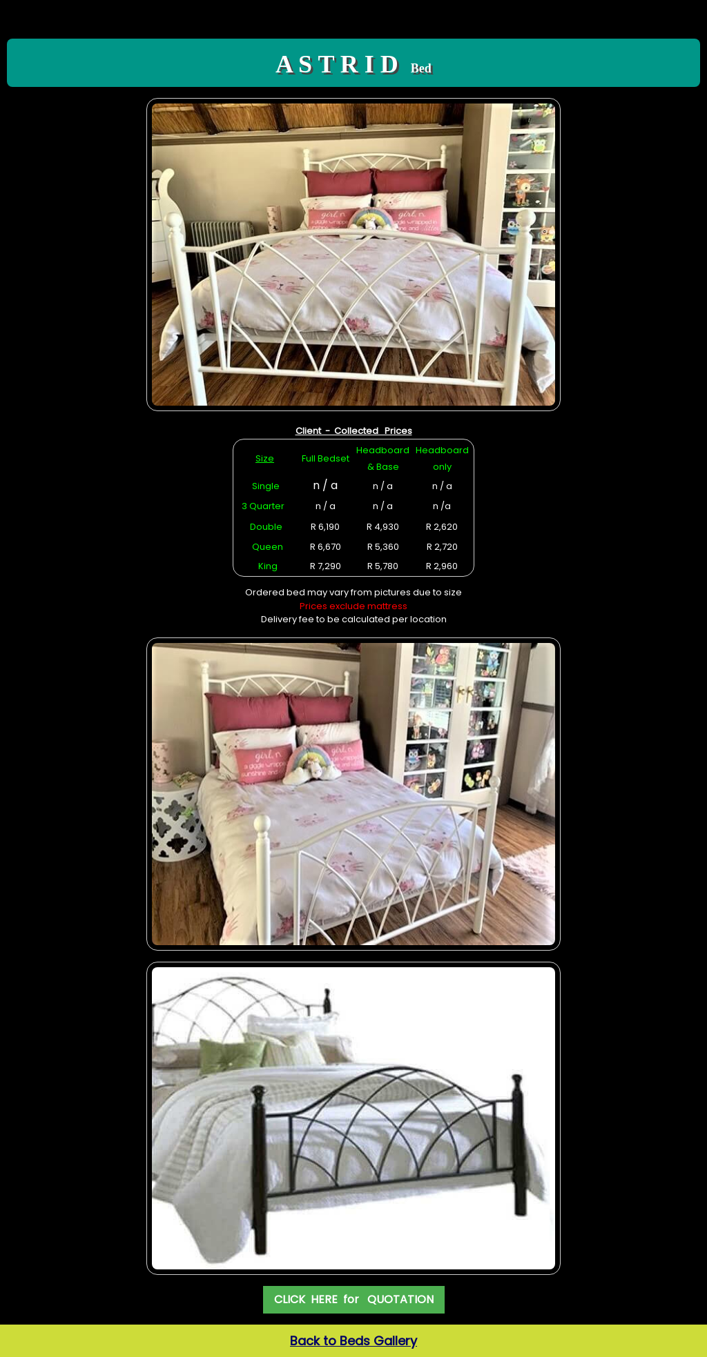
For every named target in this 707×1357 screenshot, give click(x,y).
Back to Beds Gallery (353, 1340)
